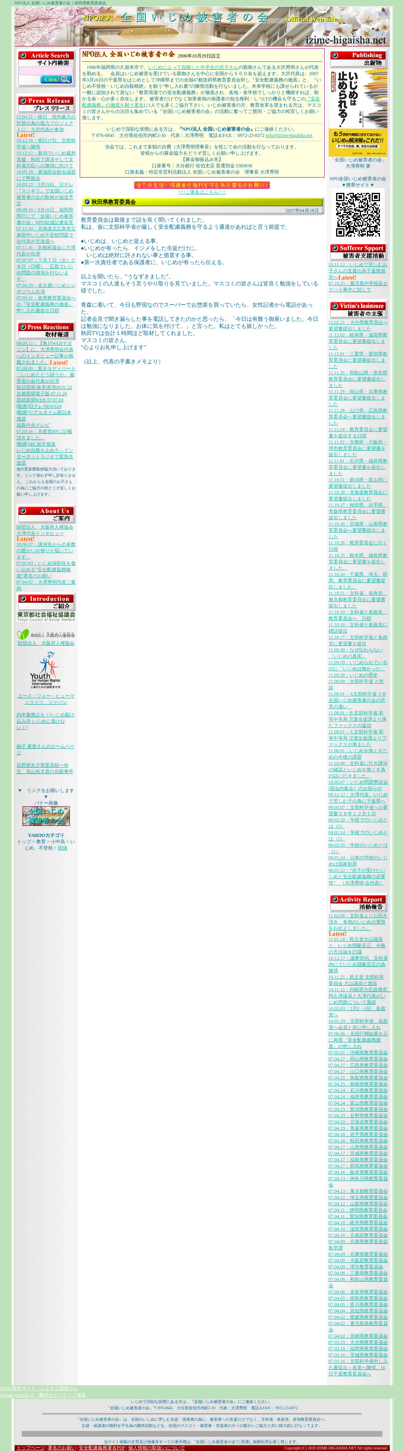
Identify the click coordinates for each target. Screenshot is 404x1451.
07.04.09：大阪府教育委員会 (358, 1260)
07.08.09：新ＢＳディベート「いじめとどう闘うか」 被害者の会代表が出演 (46, 375)
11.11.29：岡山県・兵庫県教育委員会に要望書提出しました (358, 398)
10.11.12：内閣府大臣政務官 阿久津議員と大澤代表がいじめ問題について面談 (361, 996)
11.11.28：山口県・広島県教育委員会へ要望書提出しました (358, 417)
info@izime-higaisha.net (289, 135)
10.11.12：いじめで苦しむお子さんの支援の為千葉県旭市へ (358, 271)
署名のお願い (62, 1448)
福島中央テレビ (33, 425)
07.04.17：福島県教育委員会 (358, 1159)
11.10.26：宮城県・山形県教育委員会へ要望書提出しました (358, 530)
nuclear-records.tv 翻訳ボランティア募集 (43, 1395)
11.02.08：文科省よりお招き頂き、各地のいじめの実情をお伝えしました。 (358, 924)
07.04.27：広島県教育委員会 (358, 1065)
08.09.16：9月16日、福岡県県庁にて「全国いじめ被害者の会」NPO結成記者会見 (45, 216)
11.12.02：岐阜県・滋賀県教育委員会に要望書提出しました (358, 341)
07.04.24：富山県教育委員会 (358, 1103)
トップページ (31, 1448)
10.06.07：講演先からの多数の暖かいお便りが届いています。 (46, 551)
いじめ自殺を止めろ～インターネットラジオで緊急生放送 (45, 457)
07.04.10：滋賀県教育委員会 (358, 1229)
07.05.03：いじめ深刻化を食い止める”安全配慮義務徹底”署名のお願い (46, 570)
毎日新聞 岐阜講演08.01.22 (44, 387)
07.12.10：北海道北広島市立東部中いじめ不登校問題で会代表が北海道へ (46, 235)
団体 (62, 848)
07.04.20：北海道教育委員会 (358, 1122)
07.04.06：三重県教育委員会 (358, 1273)
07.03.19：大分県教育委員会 (358, 1342)
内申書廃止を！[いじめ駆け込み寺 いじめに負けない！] (46, 721)
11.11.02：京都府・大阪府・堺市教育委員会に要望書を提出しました (358, 448)
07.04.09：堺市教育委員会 (356, 1267)
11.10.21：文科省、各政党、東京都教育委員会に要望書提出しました (358, 599)
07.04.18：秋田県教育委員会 (358, 1141)
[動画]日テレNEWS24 (39, 406)
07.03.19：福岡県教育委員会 (358, 1348)
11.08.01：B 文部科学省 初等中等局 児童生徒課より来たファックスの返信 (358, 719)
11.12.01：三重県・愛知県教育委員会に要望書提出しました (358, 360)
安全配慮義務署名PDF (102, 1448)
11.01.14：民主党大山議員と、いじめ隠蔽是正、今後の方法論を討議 (357, 945)
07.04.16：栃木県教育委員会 (358, 1172)
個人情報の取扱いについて (156, 1448)
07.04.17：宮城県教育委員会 (358, 1153)
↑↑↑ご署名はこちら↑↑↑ (202, 190)
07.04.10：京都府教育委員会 (358, 1235)
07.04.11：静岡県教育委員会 (358, 1210)
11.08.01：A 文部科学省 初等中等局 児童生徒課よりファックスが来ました (358, 738)
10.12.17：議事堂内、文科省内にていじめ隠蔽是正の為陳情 (358, 964)
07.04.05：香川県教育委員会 (358, 1304)
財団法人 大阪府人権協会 (46, 641)
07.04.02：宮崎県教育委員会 (358, 1336)
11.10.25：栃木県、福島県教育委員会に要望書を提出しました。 (358, 562)
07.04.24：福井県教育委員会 (358, 1096)
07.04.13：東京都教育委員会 (358, 1191)
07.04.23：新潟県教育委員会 (358, 1109)
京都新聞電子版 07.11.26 (42, 393)
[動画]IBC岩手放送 (36, 444)
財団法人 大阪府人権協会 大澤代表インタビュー (45, 532)
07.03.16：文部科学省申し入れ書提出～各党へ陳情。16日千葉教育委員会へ (358, 1367)
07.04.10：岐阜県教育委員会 (358, 1222)
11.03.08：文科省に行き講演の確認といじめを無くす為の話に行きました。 (358, 770)
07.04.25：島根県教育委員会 (358, 1084)
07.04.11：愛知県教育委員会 (358, 1216)
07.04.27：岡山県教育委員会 (358, 1059)
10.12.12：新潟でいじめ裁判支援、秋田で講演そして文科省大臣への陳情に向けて (46, 159)
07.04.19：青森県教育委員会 (358, 1128)
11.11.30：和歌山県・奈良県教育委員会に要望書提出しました (358, 379)
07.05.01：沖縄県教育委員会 (358, 1052)
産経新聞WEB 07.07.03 (40, 400)
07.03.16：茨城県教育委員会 (358, 1355)
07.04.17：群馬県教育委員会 (358, 1166)
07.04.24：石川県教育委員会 (358, 1090)
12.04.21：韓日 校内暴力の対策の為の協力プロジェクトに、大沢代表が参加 (46, 125)
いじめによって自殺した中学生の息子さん (193, 67)
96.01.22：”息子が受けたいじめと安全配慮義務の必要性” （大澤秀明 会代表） (357, 877)
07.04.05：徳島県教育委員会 (358, 1298)
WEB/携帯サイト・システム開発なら (39, 1388)
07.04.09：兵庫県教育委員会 (358, 1254)
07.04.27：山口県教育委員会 (358, 1071)
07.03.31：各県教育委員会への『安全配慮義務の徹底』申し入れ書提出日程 (46, 304)
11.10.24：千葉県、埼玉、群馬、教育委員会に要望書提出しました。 (358, 581)
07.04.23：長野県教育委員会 (358, 1115)
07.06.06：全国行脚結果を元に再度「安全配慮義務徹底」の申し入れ (358, 1040)
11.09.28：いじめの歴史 (353, 675)
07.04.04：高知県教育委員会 (358, 1311)
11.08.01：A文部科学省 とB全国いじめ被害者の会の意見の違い (357, 700)
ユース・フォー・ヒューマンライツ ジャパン (46, 696)
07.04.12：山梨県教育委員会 (358, 1204)
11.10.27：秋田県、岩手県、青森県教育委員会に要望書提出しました (358, 511)
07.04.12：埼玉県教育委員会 (358, 1197)
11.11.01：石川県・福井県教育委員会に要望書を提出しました (358, 467)
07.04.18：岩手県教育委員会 (358, 1134)
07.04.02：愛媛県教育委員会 (358, 1317)
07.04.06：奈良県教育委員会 (358, 1292)
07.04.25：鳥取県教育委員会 (358, 1078)
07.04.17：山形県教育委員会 (358, 1147)
